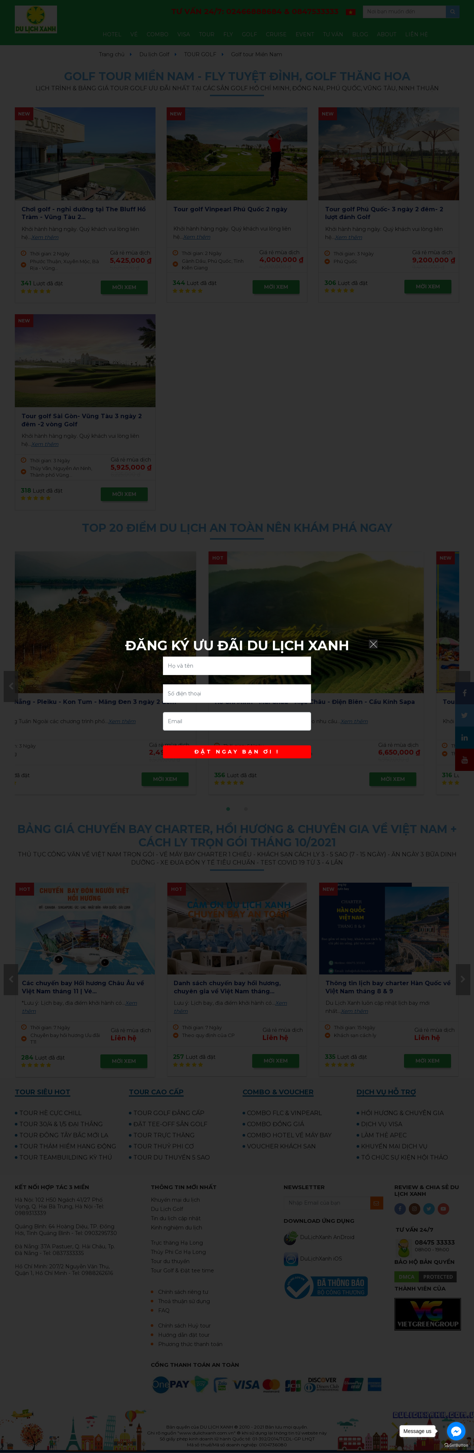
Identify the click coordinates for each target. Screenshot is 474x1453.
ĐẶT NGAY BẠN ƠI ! (237, 751)
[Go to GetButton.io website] (456, 1445)
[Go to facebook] (456, 1431)
